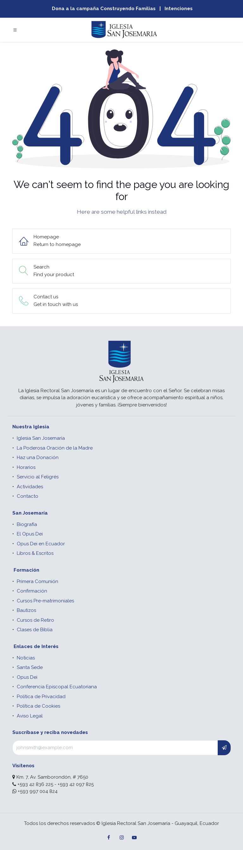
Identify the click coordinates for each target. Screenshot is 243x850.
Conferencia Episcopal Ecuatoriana (57, 687)
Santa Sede (30, 667)
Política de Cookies (38, 706)
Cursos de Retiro (35, 620)
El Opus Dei (30, 534)
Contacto (27, 496)
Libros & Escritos (35, 553)
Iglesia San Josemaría (41, 438)
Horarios (26, 467)
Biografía (27, 524)
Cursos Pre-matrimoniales (45, 601)
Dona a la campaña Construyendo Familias (104, 8)
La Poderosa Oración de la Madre (55, 448)
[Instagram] (121, 837)
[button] (224, 747)
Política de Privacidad (41, 696)
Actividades (30, 487)
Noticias (26, 658)
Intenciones (179, 8)
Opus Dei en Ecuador (41, 544)
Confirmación (32, 591)
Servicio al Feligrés (38, 477)
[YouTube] (134, 837)
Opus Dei (27, 677)
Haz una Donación (38, 457)
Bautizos (26, 610)
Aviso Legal (30, 716)
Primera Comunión (37, 581)
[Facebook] (109, 837)
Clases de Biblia (35, 630)
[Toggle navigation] (15, 29)
